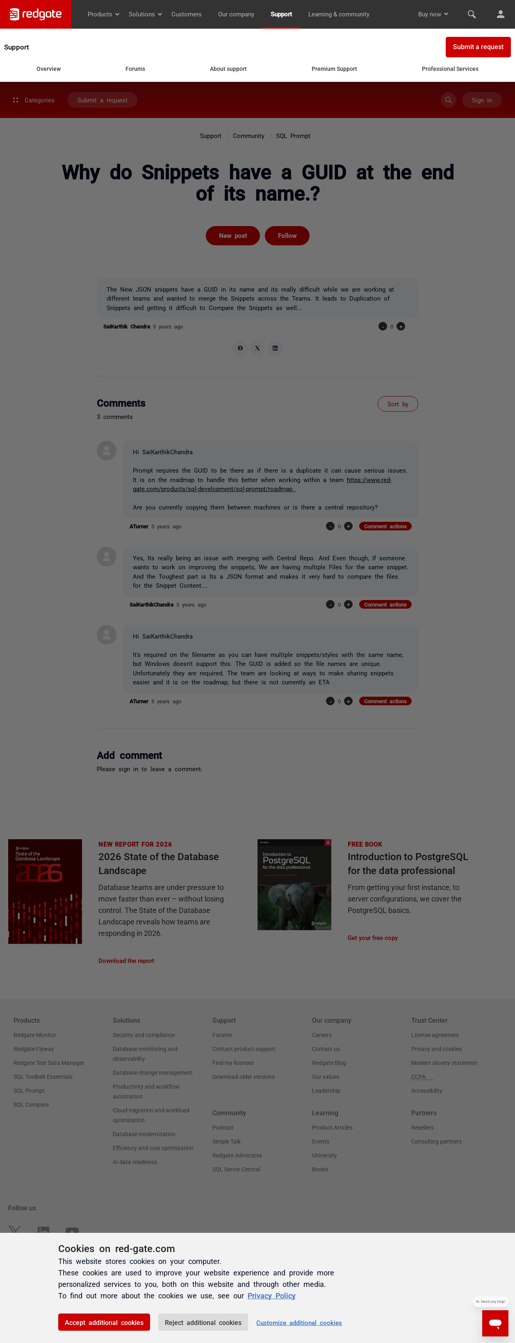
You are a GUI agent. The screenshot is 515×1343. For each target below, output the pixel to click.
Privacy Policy (272, 1295)
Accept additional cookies (104, 1322)
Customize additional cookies (299, 1322)
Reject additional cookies (203, 1322)
